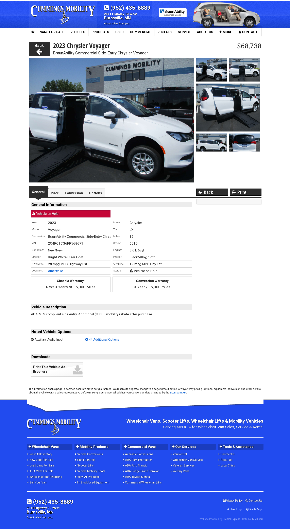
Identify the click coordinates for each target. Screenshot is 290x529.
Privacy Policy (233, 500)
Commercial (140, 32)
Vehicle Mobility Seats (91, 471)
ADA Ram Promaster (138, 459)
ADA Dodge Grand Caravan (142, 471)
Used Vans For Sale (42, 465)
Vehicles (77, 32)
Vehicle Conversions (90, 454)
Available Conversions (139, 454)
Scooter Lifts (85, 465)
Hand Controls (86, 459)
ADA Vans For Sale (41, 471)
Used (119, 32)
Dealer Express (232, 519)
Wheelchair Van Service (188, 459)
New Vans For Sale (41, 459)
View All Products (88, 476)
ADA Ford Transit (136, 465)
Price (55, 193)
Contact (248, 32)
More (225, 32)
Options (95, 193)
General (38, 192)
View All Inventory (41, 454)
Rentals (164, 32)
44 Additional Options (102, 339)
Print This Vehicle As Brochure (49, 369)
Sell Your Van (38, 482)
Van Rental (180, 454)
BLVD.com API (178, 392)
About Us (205, 32)
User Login (235, 509)
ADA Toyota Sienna (137, 476)
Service (184, 32)
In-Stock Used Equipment (93, 482)
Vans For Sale (52, 32)
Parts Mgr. (254, 509)
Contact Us (228, 454)
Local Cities (228, 465)
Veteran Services (184, 465)
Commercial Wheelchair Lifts (143, 482)
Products (100, 32)
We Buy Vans (181, 471)
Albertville (55, 271)
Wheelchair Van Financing (46, 476)
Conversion (74, 193)
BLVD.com (257, 519)
